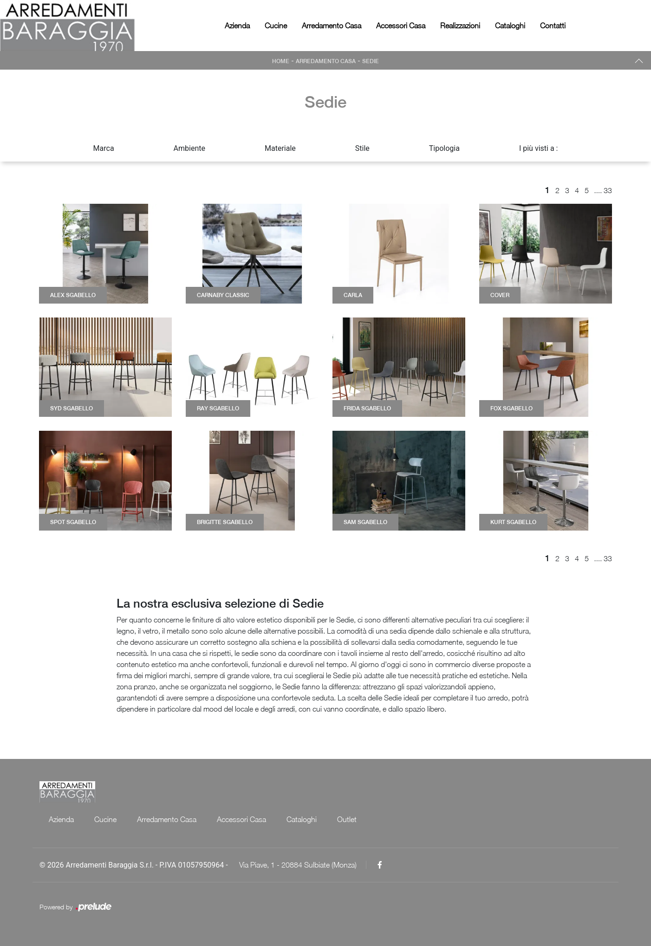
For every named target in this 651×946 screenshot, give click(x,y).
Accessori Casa (400, 25)
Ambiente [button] (189, 148)
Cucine (276, 25)
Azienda (237, 25)
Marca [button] (103, 148)
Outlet (347, 819)
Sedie (370, 61)
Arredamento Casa (331, 25)
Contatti (553, 25)
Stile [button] (362, 148)
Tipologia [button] (444, 148)
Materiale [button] (280, 148)
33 (608, 190)
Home (280, 61)
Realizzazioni (460, 25)
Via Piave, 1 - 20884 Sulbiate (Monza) (298, 865)
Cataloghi (510, 25)
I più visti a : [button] (538, 148)
